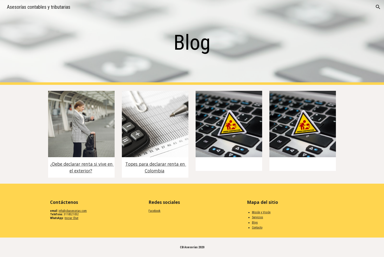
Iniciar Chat (71, 218)
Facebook (154, 211)
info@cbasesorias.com (73, 211)
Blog (255, 222)
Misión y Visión (261, 212)
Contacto (257, 227)
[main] (192, 42)
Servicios (257, 217)
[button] (378, 7)
